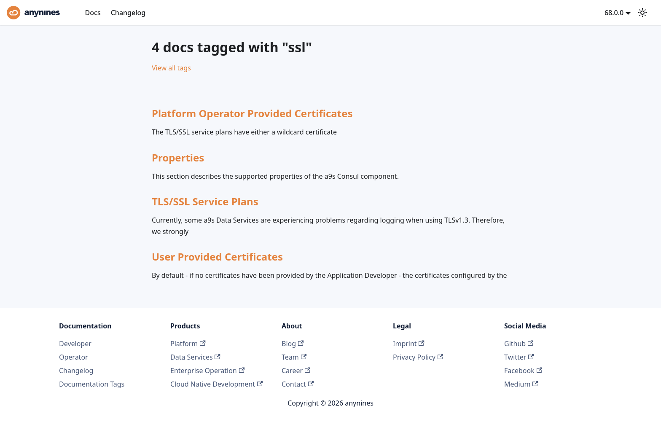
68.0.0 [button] (614, 12)
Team (294, 357)
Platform (188, 343)
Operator (73, 357)
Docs (93, 12)
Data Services (195, 357)
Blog (293, 343)
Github (518, 343)
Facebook (523, 370)
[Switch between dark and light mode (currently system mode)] (642, 12)
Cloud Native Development (216, 384)
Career (296, 370)
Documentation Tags (91, 384)
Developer (75, 343)
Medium (521, 384)
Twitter (519, 357)
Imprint (409, 343)
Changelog (128, 12)
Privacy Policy (418, 357)
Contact (298, 384)
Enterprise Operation (207, 370)
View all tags (171, 68)
